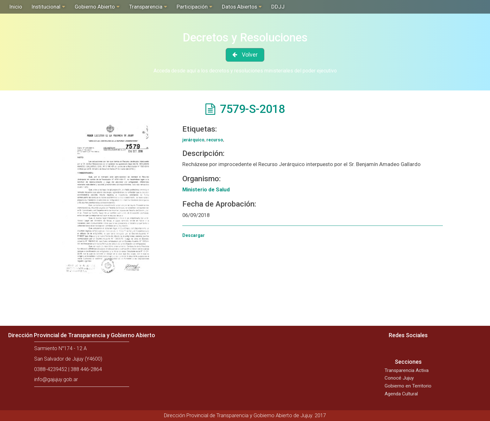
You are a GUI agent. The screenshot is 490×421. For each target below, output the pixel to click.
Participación (192, 6)
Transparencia (145, 6)
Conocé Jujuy (399, 378)
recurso (214, 139)
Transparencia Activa (407, 370)
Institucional (46, 6)
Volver (250, 55)
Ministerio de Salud (206, 189)
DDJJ (278, 6)
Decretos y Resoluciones (245, 37)
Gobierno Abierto (95, 6)
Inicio (15, 6)
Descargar (193, 235)
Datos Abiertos (239, 6)
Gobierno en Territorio (408, 386)
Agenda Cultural (401, 394)
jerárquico (193, 139)
